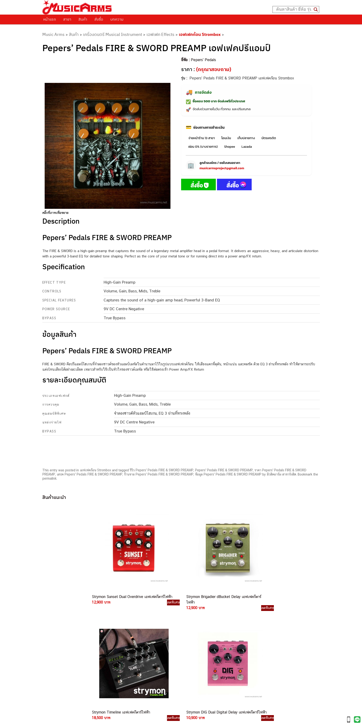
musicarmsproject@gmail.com (222, 168)
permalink (49, 478)
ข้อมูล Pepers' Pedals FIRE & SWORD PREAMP (228, 474)
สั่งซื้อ (98, 19)
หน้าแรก (49, 19)
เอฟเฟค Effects (160, 34)
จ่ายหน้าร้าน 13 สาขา (202, 138)
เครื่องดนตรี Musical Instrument (112, 34)
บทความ (117, 19)
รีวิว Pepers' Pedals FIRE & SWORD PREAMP (161, 470)
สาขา (67, 19)
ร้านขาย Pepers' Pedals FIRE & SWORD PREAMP (158, 474)
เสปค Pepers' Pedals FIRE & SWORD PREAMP (89, 474)
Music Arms (53, 34)
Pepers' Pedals (203, 60)
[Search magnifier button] (315, 9)
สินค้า (82, 19)
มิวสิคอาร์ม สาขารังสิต (281, 474)
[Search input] (293, 9)
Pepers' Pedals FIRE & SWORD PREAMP (224, 470)
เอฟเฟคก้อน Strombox (200, 34)
